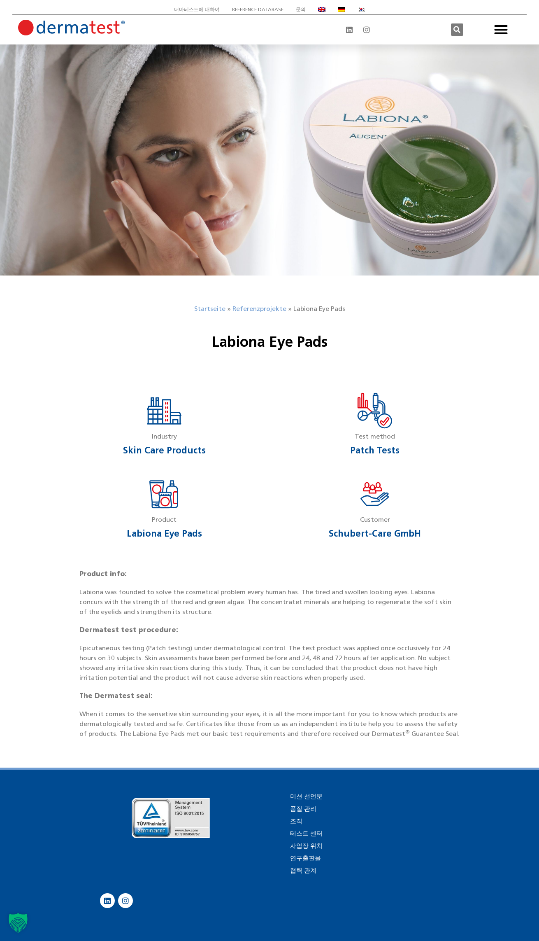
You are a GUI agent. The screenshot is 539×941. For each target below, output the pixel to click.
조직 (296, 821)
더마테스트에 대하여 (197, 9)
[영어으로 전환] (322, 9)
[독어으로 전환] (341, 9)
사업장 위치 (306, 846)
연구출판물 (305, 858)
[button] (457, 29)
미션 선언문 (306, 796)
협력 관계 (303, 870)
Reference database (257, 9)
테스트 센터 (306, 833)
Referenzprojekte (259, 309)
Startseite (209, 309)
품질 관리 (303, 809)
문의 (301, 9)
